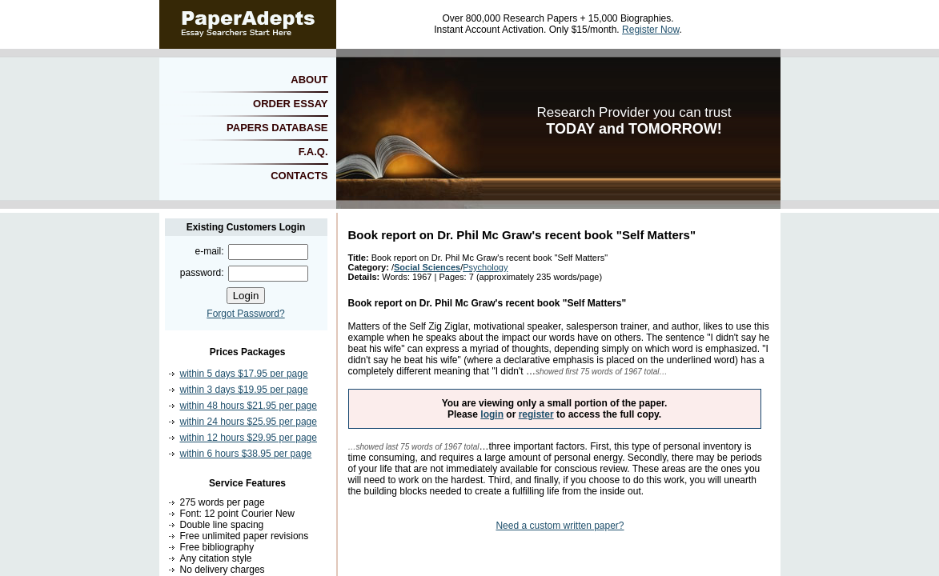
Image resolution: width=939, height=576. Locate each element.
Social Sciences (427, 267)
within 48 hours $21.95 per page (248, 405)
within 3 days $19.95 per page (244, 389)
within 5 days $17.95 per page (244, 373)
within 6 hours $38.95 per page (246, 453)
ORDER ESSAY (290, 104)
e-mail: (209, 251)
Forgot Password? (245, 313)
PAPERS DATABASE (277, 128)
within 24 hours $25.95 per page (248, 421)
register (536, 414)
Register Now (650, 29)
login (492, 414)
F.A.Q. (313, 152)
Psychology (485, 267)
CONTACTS (299, 176)
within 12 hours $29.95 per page (248, 437)
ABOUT (309, 80)
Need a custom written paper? (560, 525)
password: (202, 272)
